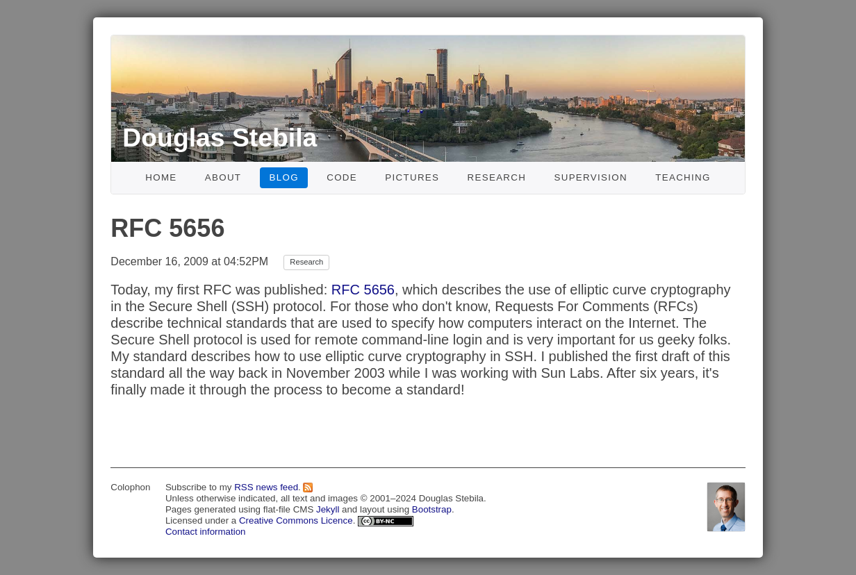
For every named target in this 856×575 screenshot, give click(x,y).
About (223, 177)
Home (160, 177)
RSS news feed (266, 487)
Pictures (412, 177)
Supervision (590, 177)
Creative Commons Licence (296, 520)
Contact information (205, 531)
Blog (284, 177)
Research (497, 177)
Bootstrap (432, 509)
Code (342, 177)
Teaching (683, 177)
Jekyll (327, 509)
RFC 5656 (363, 289)
